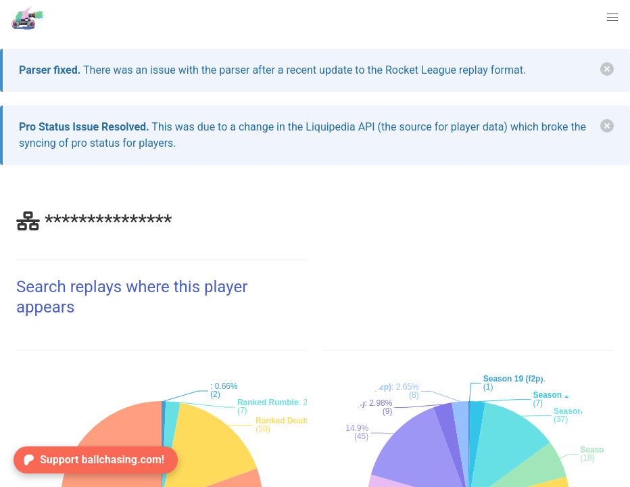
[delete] (607, 69)
